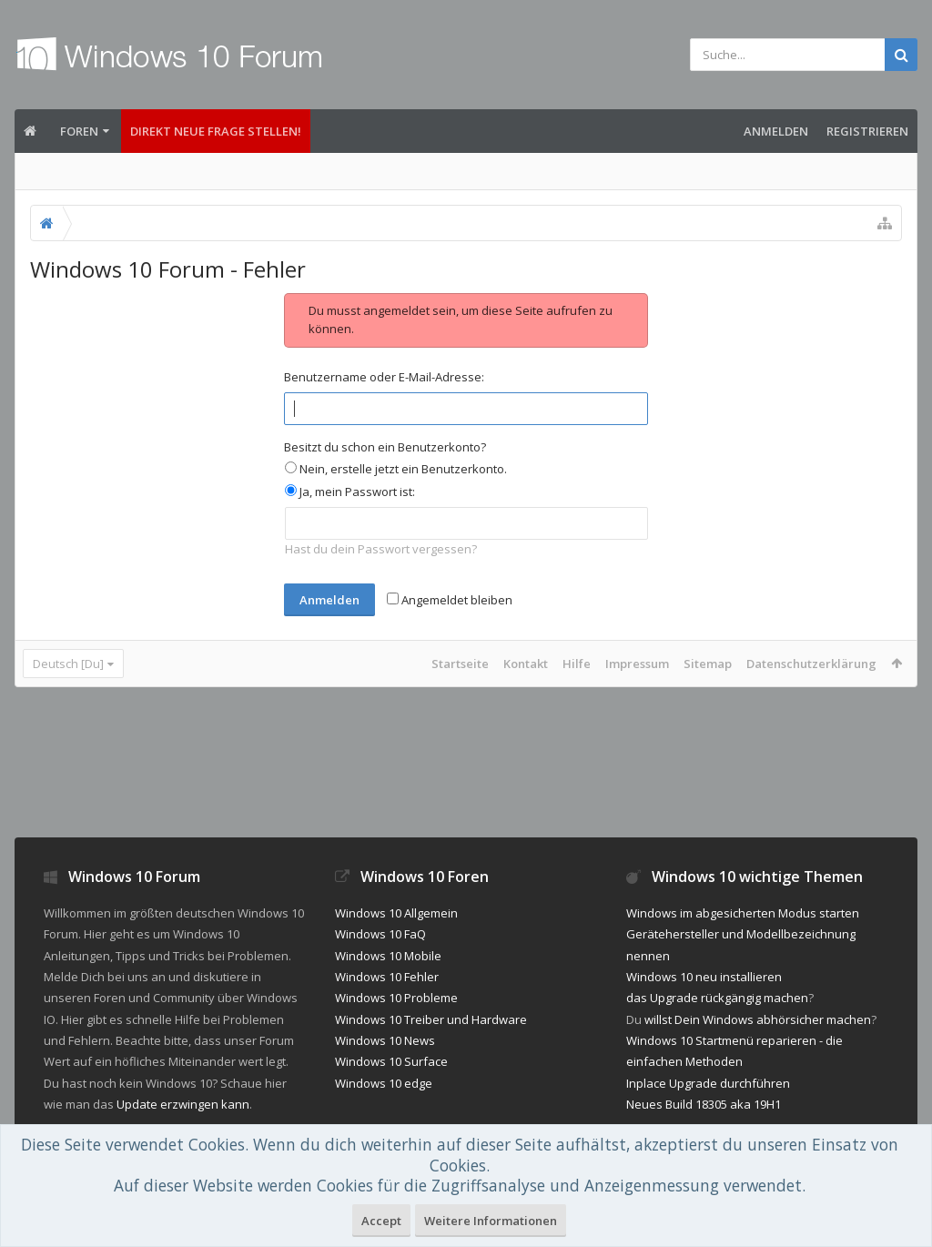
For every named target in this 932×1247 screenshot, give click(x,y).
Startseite (460, 663)
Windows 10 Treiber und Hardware (431, 1019)
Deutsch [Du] (68, 663)
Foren (79, 131)
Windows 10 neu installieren (704, 976)
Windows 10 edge (383, 1083)
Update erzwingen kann (182, 1104)
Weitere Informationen (490, 1220)
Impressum (637, 663)
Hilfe (576, 663)
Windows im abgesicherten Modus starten (742, 913)
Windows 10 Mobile (388, 956)
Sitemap (708, 663)
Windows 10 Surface (391, 1061)
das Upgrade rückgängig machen (717, 997)
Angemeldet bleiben (449, 600)
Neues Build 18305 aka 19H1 (703, 1104)
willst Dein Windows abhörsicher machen (757, 1019)
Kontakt (525, 663)
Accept (381, 1220)
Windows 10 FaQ (380, 934)
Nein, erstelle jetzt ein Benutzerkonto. (396, 469)
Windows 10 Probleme (396, 997)
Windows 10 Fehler (387, 976)
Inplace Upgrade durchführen (708, 1083)
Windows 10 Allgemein (396, 913)
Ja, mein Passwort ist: (350, 491)
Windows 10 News (385, 1040)
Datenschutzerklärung (811, 663)
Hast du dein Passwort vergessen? (381, 549)
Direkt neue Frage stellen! (215, 131)
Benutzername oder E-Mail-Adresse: (384, 377)
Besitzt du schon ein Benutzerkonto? (385, 447)
